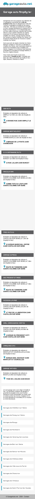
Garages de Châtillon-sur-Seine (15, 408)
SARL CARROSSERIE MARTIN (14, 323)
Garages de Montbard (11, 430)
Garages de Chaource (11, 473)
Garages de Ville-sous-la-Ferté (14, 466)
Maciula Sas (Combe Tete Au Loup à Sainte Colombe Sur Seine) (17, 31)
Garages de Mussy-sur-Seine (14, 415)
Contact (26, 496)
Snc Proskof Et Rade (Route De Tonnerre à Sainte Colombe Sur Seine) (17, 38)
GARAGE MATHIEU (10, 368)
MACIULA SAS (8, 172)
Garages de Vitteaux (11, 481)
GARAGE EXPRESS (10, 255)
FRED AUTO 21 (8, 232)
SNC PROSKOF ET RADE (12, 277)
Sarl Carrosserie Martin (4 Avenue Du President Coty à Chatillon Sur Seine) (17, 47)
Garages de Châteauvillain (13, 459)
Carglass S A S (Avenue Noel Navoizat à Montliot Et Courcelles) (17, 49)
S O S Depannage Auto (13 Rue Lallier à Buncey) (17, 30)
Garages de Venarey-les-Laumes (15, 437)
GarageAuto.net (8, 20)
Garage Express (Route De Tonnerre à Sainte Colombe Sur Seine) (16, 36)
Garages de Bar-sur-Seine (13, 444)
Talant (22, 59)
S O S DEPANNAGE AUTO (12, 152)
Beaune (9, 59)
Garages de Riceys (10, 422)
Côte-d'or (28, 23)
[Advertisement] (17, 83)
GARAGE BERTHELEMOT (12, 131)
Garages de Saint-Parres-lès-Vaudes (17, 488)
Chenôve (15, 59)
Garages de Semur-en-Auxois (14, 451)
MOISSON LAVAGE (10, 300)
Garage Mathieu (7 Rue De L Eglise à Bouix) (17, 51)
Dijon (4, 59)
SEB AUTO (7, 108)
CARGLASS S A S (9, 346)
